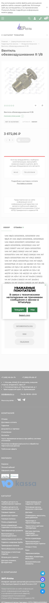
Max (32, 309)
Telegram (19, 309)
